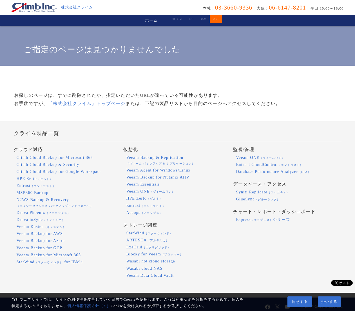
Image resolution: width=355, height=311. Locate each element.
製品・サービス (135, 20)
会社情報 (222, 20)
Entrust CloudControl (269, 164)
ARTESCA (147, 240)
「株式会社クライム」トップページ (87, 103)
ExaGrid (148, 247)
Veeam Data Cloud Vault (150, 275)
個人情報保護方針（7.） (89, 306)
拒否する (329, 302)
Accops (144, 212)
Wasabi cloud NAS (144, 268)
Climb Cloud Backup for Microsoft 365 (55, 157)
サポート (181, 20)
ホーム (90, 20)
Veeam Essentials (143, 184)
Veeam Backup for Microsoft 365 (49, 255)
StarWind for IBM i (50, 262)
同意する (300, 302)
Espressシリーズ (263, 219)
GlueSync (258, 199)
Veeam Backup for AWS (40, 233)
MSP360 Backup (33, 192)
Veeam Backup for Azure (41, 240)
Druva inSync (41, 219)
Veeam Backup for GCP (39, 248)
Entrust (36, 185)
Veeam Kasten (41, 226)
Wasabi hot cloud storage (150, 261)
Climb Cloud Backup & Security (48, 164)
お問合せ (262, 20)
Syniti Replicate (262, 192)
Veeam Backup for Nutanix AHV (157, 177)
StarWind (149, 233)
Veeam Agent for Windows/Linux (158, 170)
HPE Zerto (35, 178)
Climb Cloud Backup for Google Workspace (59, 171)
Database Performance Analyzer (273, 171)
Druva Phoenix (44, 212)
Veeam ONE (150, 191)
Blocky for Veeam (154, 254)
